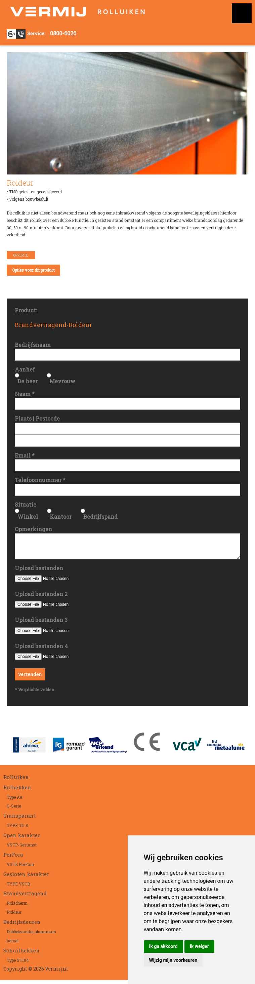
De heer (27, 381)
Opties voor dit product (33, 270)
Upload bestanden (39, 572)
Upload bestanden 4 (41, 650)
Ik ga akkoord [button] (163, 946)
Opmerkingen (33, 529)
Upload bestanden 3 (41, 623)
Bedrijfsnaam (33, 344)
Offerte (20, 255)
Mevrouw (62, 381)
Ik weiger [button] (199, 946)
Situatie (25, 504)
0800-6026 (63, 33)
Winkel (27, 516)
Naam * (25, 393)
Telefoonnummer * (40, 479)
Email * (25, 455)
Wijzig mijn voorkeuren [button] (173, 960)
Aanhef (25, 369)
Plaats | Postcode (37, 418)
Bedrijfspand (100, 516)
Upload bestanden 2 (41, 597)
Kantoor (61, 516)
